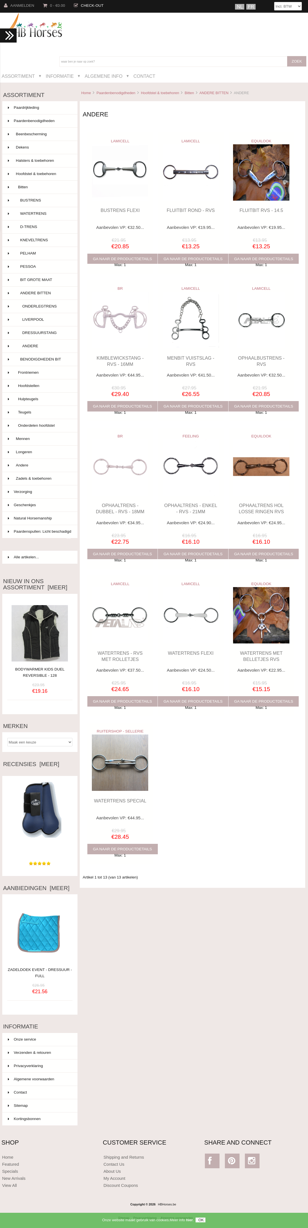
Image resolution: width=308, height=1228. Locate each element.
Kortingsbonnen (24, 1119)
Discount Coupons (120, 1185)
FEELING (191, 436)
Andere (39, 465)
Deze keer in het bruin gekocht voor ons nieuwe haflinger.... (40, 845)
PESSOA (39, 267)
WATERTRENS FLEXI (191, 653)
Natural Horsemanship (39, 518)
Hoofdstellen (39, 386)
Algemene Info (103, 76)
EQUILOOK (261, 141)
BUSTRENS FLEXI (120, 210)
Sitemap (18, 1105)
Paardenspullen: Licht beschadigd (39, 533)
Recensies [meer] (31, 764)
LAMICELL (120, 141)
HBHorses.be (167, 1204)
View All (9, 1185)
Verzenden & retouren (29, 1052)
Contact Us (113, 1164)
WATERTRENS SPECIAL (120, 800)
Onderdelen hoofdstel (39, 425)
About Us (112, 1171)
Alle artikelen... (23, 557)
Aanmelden (19, 5)
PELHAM (39, 253)
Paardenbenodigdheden (115, 93)
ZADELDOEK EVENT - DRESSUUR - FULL (40, 969)
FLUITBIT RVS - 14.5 (261, 210)
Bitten (189, 93)
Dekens (39, 147)
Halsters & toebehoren (39, 161)
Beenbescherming (39, 134)
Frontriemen (39, 372)
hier (189, 1223)
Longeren (39, 452)
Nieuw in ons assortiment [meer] (35, 584)
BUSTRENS (39, 200)
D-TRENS (39, 227)
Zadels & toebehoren (39, 478)
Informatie (60, 76)
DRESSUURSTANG (39, 333)
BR (120, 288)
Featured (10, 1164)
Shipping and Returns (123, 1157)
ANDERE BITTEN (213, 93)
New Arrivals (13, 1178)
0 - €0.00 (54, 5)
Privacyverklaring (25, 1066)
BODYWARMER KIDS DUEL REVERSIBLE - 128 (40, 672)
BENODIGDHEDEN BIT (39, 359)
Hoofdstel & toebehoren (160, 93)
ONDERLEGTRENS (39, 306)
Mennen (39, 439)
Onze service (22, 1039)
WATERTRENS (39, 214)
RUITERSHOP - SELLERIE (120, 731)
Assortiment (18, 76)
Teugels (39, 412)
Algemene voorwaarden (31, 1079)
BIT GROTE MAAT (39, 280)
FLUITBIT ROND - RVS (191, 210)
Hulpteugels (39, 399)
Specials (10, 1171)
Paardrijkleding (39, 108)
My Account (114, 1178)
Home (86, 93)
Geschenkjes (39, 505)
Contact (144, 76)
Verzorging (39, 492)
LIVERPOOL (39, 320)
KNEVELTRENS (39, 240)
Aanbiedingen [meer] (36, 888)
